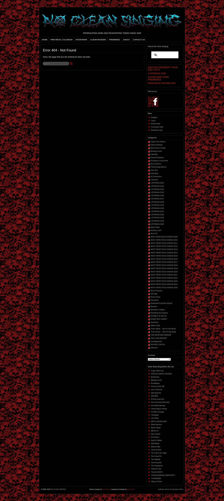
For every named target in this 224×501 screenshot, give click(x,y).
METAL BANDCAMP (159, 421)
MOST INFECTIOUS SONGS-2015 (164, 256)
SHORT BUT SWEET (159, 319)
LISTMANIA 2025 (157, 224)
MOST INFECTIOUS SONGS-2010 (164, 240)
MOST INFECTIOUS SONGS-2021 (164, 275)
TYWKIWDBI (156, 478)
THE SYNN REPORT (159, 338)
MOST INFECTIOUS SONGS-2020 (164, 272)
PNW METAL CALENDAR (62, 40)
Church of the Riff (157, 386)
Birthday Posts (156, 151)
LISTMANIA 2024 (157, 221)
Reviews (154, 307)
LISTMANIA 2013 (157, 186)
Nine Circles (155, 434)
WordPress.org (156, 130)
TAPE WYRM (156, 450)
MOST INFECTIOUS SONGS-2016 (164, 259)
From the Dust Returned (160, 402)
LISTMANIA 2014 (157, 189)
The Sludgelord (157, 466)
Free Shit (154, 170)
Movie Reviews (156, 291)
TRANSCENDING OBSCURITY (163, 475)
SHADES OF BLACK (159, 316)
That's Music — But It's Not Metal (163, 332)
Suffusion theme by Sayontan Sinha (170, 489)
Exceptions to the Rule (159, 161)
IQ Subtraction (156, 177)
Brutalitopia (155, 383)
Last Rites (155, 418)
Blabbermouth (156, 380)
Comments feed (157, 127)
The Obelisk (155, 459)
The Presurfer (156, 463)
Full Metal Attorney (158, 406)
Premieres (155, 300)
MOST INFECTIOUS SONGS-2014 (164, 253)
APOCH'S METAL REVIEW (161, 374)
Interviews (154, 173)
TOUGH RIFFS (157, 472)
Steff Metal (155, 444)
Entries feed (155, 124)
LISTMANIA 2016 (157, 196)
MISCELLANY (156, 230)
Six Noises (155, 437)
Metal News (155, 227)
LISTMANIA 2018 (157, 202)
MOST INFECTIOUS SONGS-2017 (164, 262)
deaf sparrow (156, 393)
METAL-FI (155, 431)
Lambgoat (155, 415)
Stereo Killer (155, 447)
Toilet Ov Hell (156, 469)
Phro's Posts (155, 297)
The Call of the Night (159, 453)
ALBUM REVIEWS (98, 40)
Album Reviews (157, 145)
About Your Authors (158, 142)
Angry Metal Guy (157, 371)
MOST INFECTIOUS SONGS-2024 (164, 284)
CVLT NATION (156, 390)
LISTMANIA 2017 (157, 199)
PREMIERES (114, 40)
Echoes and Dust (157, 399)
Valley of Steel (156, 482)
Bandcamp (155, 377)
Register (154, 117)
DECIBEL (154, 396)
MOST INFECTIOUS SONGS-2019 (164, 268)
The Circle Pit (156, 456)
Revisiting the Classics (159, 313)
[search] (161, 55)
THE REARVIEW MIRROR (161, 335)
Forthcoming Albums (158, 167)
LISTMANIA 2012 (157, 183)
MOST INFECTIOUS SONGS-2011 (164, 243)
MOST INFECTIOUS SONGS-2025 (164, 288)
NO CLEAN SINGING (58, 489)
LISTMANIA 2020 (157, 208)
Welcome (154, 348)
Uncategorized (156, 341)
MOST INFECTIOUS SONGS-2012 (164, 246)
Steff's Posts (155, 326)
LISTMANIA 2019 (157, 205)
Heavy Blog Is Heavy (159, 409)
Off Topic (154, 294)
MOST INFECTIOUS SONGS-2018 (164, 265)
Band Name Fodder (158, 148)
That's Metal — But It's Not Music (163, 329)
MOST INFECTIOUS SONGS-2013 (164, 249)
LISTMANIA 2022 (157, 215)
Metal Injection (156, 425)
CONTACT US (139, 40)
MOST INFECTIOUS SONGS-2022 (164, 278)
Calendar (154, 154)
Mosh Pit (154, 234)
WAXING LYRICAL (158, 345)
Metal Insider (156, 428)
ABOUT (126, 40)
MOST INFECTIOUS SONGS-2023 (164, 281)
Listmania (154, 180)
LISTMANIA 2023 (157, 218)
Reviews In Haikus (158, 310)
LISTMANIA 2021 (157, 211)
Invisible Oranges (157, 412)
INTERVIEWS (81, 40)
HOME (44, 40)
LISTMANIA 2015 (157, 192)
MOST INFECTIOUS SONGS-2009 (164, 237)
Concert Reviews (157, 158)
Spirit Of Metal (156, 440)
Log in (153, 121)
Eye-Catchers (156, 164)
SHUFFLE (155, 322)
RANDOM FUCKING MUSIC (162, 303)
